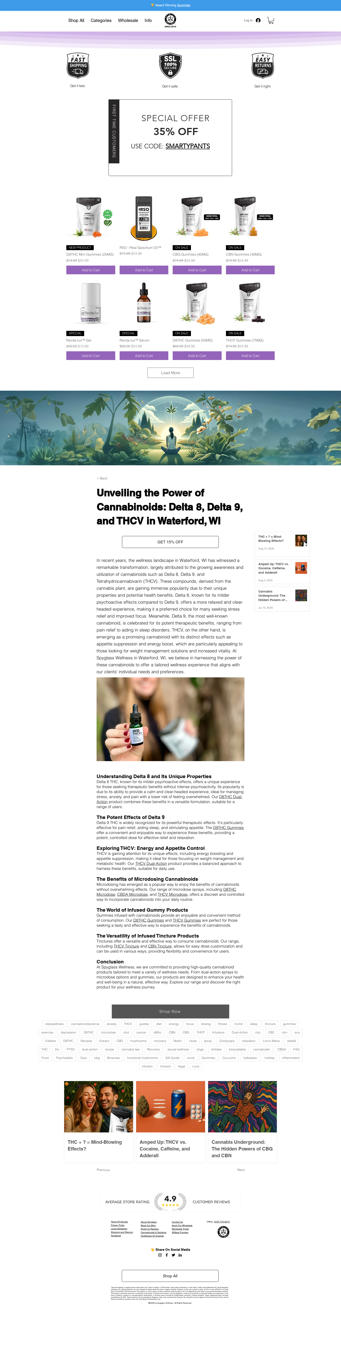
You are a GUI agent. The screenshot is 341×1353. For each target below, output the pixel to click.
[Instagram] (160, 1255)
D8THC (89, 1032)
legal (181, 1066)
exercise (47, 1032)
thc (57, 1049)
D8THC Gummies (148, 920)
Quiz (83, 1058)
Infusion (165, 1066)
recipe (109, 1049)
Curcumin (229, 1058)
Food (45, 1058)
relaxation (249, 1041)
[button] (101, 20)
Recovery (153, 1049)
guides (144, 1024)
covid (190, 1058)
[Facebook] (166, 1255)
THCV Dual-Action (151, 863)
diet (159, 1024)
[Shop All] (170, 1276)
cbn (284, 1032)
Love (195, 1066)
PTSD (71, 1049)
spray (208, 1041)
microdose (108, 1032)
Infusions (218, 1032)
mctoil (238, 1024)
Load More (170, 372)
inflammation (291, 1058)
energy (174, 1024)
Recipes (86, 1041)
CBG (186, 1032)
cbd (126, 1032)
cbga (200, 1049)
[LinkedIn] (180, 1255)
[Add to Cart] (90, 270)
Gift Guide (172, 1058)
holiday (270, 1058)
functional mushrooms (142, 1058)
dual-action (90, 1049)
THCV (128, 1024)
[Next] (234, 1169)
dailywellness (54, 1024)
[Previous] (111, 1169)
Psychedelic (64, 1058)
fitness (222, 1024)
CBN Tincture (160, 946)
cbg (97, 1058)
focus (190, 1024)
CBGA (281, 1049)
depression (68, 1032)
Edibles (50, 1041)
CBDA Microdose (132, 894)
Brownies (113, 1058)
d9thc (158, 1032)
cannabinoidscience (85, 1024)
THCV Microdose (172, 894)
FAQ (296, 1049)
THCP (201, 1032)
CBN (172, 1032)
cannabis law (130, 1049)
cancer (141, 1032)
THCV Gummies (187, 920)
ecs (297, 1032)
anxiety (112, 1024)
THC (45, 1049)
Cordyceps (227, 1041)
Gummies (183, 5)
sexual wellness (178, 1049)
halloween (250, 1058)
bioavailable (237, 1049)
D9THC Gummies (228, 827)
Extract (104, 1041)
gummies (289, 1024)
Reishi (178, 1041)
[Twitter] (173, 1255)
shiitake (216, 1049)
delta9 (291, 1041)
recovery (160, 1041)
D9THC (68, 1041)
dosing (206, 1024)
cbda (193, 1041)
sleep (254, 1024)
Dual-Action (240, 1032)
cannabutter (261, 1049)
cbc (258, 1032)
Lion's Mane (271, 1041)
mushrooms (138, 1041)
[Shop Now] (170, 1011)
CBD (120, 1041)
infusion (147, 1066)
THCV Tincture (126, 946)
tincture (270, 1024)
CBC (271, 1032)
